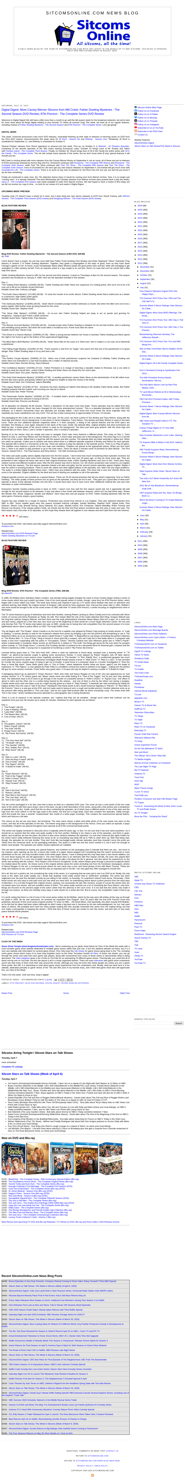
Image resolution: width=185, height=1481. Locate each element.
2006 (140, 561)
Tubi (136, 945)
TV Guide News (141, 662)
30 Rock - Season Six (69, 139)
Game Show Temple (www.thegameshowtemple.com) (27, 946)
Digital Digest (52, 983)
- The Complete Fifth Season (89, 165)
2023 (140, 218)
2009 (140, 549)
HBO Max (138, 905)
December (145, 267)
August (143, 283)
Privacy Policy (85, 1466)
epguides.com (140, 698)
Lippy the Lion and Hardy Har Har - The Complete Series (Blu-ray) (39, 1205)
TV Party (138, 741)
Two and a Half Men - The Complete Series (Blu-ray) (32, 1200)
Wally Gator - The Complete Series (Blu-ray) (29, 1207)
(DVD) (62, 1188)
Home (66, 993)
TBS (136, 941)
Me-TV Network (141, 770)
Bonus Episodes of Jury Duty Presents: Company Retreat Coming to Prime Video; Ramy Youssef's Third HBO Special (62, 1281)
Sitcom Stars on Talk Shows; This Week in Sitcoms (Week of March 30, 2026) (44, 1319)
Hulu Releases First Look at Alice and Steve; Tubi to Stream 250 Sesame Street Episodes (50, 1305)
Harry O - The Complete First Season (19, 182)
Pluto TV (138, 927)
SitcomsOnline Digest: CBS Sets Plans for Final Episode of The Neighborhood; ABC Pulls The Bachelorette (58, 1359)
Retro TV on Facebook (144, 727)
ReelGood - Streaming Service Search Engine (155, 934)
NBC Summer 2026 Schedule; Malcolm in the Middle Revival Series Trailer (43, 1400)
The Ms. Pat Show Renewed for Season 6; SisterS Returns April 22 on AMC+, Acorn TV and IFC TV (54, 1331)
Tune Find (139, 777)
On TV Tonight (141, 813)
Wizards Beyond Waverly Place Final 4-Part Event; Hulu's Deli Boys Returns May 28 (47, 1295)
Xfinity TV (138, 956)
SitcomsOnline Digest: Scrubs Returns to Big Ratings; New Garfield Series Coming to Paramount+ (53, 1428)
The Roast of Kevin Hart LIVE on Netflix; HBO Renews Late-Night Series (42, 1350)
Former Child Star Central (146, 734)
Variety (137, 683)
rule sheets (79, 951)
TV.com (137, 694)
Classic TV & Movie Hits (145, 705)
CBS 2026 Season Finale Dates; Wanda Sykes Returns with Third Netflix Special (45, 1310)
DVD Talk (138, 781)
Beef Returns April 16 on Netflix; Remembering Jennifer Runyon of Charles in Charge (47, 1419)
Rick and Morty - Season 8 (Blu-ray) (25, 1196)
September (145, 279)
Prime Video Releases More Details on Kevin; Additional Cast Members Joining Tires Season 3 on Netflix (56, 1300)
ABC (136, 876)
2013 (140, 259)
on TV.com (18, 536)
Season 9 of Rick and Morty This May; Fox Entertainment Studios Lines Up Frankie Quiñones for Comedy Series (60, 1405)
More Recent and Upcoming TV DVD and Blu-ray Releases (29, 1222)
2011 (140, 541)
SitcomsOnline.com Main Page (148, 626)
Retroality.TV (140, 730)
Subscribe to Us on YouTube (150, 128)
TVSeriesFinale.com (143, 676)
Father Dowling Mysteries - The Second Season (42, 125)
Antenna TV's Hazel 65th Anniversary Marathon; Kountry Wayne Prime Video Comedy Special (51, 1409)
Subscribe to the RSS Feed (150, 131)
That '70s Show (68, 165)
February (144, 532)
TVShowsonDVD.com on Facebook (150, 644)
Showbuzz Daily (141, 658)
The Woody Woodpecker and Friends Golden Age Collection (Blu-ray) (40, 1210)
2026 (140, 205)
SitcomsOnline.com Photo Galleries (150, 634)
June (142, 515)
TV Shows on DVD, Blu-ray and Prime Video (77, 1222)
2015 (140, 251)
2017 (140, 242)
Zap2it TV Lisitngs (142, 651)
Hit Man (94, 953)
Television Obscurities (144, 712)
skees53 (8, 593)
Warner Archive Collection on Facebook (152, 763)
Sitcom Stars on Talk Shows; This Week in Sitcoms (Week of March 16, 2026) (44, 1388)
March (143, 528)
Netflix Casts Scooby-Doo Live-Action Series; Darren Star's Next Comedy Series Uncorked (50, 1369)
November (145, 271)
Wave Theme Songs (143, 788)
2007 (140, 557)
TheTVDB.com (141, 795)
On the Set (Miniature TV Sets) (148, 748)
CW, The (138, 891)
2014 (140, 255)
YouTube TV (140, 963)
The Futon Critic (141, 673)
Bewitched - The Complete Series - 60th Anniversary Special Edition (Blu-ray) (44, 1179)
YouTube (138, 959)
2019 (140, 234)
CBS (136, 887)
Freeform (138, 902)
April (142, 523)
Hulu (136, 909)
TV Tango (138, 716)
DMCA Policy (101, 1466)
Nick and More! (141, 752)
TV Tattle (138, 719)
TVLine (137, 666)
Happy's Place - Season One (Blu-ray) (26, 1193)
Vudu (136, 952)
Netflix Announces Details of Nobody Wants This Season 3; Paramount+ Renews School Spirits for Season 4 (58, 1340)
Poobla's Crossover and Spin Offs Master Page (155, 799)
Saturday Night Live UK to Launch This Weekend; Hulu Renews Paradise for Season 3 (48, 1374)
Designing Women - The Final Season (70, 198)
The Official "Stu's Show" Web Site (150, 755)
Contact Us (141, 134)
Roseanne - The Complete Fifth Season (92, 163)
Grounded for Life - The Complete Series (20, 170)
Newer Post (7, 993)
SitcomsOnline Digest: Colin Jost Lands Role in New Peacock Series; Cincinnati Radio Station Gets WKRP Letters (61, 1291)
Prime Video (140, 930)
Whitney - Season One (96, 139)
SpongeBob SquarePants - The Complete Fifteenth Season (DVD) (39, 1198)
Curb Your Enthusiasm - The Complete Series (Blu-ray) (34, 1188)
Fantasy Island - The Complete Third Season (26, 151)
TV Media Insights (142, 759)
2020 (140, 230)
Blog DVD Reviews (34, 983)
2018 (140, 238)
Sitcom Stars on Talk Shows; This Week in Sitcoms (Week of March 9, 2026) (43, 1424)
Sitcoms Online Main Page (148, 107)
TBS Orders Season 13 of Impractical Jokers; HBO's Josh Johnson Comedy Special (47, 1364)
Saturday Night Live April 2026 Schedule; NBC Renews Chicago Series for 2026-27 (47, 1314)
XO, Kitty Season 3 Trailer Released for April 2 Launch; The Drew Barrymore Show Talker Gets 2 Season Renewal (61, 1414)
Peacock (138, 923)
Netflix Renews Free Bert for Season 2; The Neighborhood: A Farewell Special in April (48, 1378)
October (144, 275)
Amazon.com (8, 526)
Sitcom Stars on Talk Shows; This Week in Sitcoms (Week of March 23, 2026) (44, 1355)
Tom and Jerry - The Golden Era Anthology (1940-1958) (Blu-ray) (38, 1203)
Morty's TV (139, 701)
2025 (140, 210)
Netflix (137, 916)
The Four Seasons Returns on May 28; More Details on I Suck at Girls (41, 1433)
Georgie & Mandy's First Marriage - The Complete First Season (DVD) (40, 1186)
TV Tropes (139, 802)
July (142, 287)
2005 (140, 566)
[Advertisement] (93, 79)
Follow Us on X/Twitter (148, 114)
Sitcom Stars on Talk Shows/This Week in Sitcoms (157, 146)
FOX (136, 898)
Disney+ (138, 894)
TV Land (138, 948)
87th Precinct (17, 983)
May (142, 519)
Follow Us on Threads (147, 121)
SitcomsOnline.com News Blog (92, 13)
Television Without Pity (144, 738)
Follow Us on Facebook (148, 111)
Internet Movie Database (145, 691)
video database (23, 958)
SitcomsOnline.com (98, 1456)
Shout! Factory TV (142, 938)
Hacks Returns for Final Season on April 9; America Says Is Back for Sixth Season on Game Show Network (58, 1345)
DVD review (42, 198)
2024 (140, 214)
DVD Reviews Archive (109, 1222)
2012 (140, 263)
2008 (140, 553)
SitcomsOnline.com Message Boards (151, 630)
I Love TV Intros (141, 792)
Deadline (138, 680)
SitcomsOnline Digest (144, 143)
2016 (140, 247)
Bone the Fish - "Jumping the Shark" (150, 816)
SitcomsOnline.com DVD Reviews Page (20, 533)
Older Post (125, 993)
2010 (140, 545)
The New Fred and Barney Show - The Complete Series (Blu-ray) (38, 1212)
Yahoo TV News (141, 655)
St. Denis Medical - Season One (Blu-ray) (27, 1191)
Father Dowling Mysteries (75, 983)
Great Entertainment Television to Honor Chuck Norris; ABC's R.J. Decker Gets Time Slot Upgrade (53, 1336)
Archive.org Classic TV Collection (149, 884)
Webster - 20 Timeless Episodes (113, 146)
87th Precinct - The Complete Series (85, 125)
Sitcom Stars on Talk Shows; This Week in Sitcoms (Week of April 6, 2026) (43, 1286)
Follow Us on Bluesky (147, 118)
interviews (98, 960)
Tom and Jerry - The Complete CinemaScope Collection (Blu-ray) (38, 1215)
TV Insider (139, 669)
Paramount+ (140, 920)
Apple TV (138, 880)
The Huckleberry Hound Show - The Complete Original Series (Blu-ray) (41, 1181)
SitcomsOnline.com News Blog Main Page (98, 1461)
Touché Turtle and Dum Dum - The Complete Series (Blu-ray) (36, 1184)
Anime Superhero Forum (145, 745)
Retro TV (138, 723)
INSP (136, 784)
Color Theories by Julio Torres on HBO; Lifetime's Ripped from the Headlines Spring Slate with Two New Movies (60, 1383)
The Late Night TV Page (145, 766)
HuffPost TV (139, 709)
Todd (6, 256)
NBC (136, 912)
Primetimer (139, 687)
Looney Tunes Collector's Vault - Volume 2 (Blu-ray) (32, 1217)
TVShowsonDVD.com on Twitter (149, 647)
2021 (140, 226)
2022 (140, 222)
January (144, 536)
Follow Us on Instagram (148, 124)
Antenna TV (139, 773)
